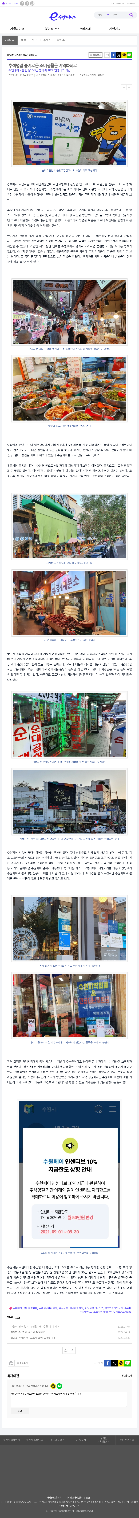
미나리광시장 (76, 1308)
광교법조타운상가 (114, 1308)
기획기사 (10, 40)
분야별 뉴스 (52, 29)
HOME (10, 55)
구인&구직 (80, 1440)
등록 (20, 1411)
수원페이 (17, 1308)
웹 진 (35, 40)
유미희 (101, 75)
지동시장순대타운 (94, 1308)
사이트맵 (131, 3)
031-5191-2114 (70, 1505)
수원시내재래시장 (48, 1308)
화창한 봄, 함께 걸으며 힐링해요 (28, 1332)
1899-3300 (129, 1502)
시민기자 (115, 29)
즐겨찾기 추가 (10, 3)
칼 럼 (23, 40)
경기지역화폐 (30, 1308)
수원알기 (61, 40)
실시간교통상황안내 (104, 1440)
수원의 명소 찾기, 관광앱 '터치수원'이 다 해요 (35, 1326)
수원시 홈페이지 (11, 1440)
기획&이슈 (17, 29)
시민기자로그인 (118, 3)
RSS (88, 1497)
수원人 (47, 40)
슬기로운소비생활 (122, 1312)
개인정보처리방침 (73, 1497)
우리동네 (85, 29)
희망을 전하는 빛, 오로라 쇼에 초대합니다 (33, 1338)
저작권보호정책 (54, 1497)
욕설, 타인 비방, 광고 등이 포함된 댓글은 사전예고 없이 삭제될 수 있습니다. (69, 1399)
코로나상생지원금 (102, 1312)
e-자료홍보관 (57, 1440)
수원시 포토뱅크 (34, 1440)
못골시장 (63, 1308)
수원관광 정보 (127, 1440)
